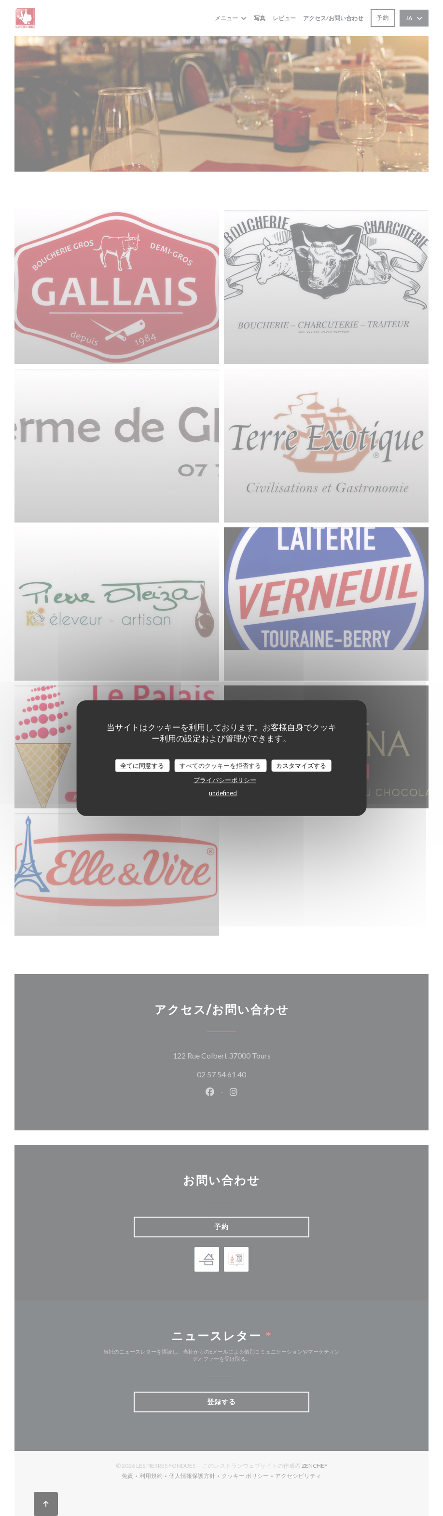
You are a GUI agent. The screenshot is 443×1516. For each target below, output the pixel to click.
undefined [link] (223, 793)
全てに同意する (142, 765)
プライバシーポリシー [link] (225, 780)
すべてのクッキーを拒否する (220, 765)
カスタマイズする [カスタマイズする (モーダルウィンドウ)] (301, 765)
